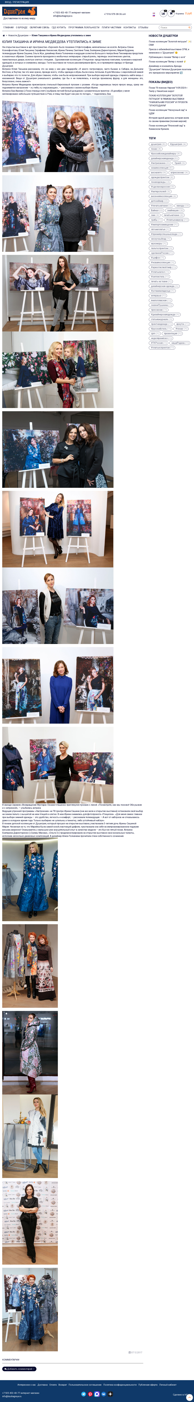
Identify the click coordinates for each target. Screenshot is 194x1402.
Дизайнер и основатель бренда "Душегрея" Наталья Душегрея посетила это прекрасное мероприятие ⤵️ (170, 69)
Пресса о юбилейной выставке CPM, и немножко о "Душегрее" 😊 (169, 51)
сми (153, 215)
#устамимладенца (160, 291)
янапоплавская (159, 300)
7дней (177, 163)
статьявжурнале (159, 319)
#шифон (155, 258)
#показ (179, 329)
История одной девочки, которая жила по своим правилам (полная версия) (169, 120)
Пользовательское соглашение (85, 1384)
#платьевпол (158, 272)
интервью (156, 296)
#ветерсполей (158, 191)
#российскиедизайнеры (163, 154)
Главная (8, 27)
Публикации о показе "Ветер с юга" (167, 57)
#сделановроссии (160, 187)
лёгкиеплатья (158, 229)
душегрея (156, 144)
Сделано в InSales (182, 1395)
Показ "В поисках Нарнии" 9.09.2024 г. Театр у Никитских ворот (168, 89)
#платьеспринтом (160, 348)
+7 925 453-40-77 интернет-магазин (71, 12)
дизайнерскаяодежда (162, 158)
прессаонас (157, 310)
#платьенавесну (174, 220)
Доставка (43, 1384)
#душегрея (176, 144)
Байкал (155, 210)
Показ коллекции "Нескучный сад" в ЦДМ (168, 112)
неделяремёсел (159, 338)
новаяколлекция (159, 168)
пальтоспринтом (159, 248)
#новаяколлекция (160, 262)
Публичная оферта (147, 1384)
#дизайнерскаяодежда (163, 315)
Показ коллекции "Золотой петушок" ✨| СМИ (170, 43)
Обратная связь (40, 27)
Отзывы (143, 27)
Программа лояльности (84, 27)
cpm (153, 333)
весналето (156, 173)
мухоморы (156, 244)
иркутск (180, 324)
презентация (170, 333)
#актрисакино (158, 163)
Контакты (129, 27)
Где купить (59, 27)
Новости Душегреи (18, 35)
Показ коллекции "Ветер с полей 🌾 (167, 61)
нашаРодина (178, 343)
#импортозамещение (162, 225)
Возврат (62, 1384)
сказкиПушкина (159, 305)
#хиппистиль (158, 277)
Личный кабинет (167, 1384)
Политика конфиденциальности (120, 1384)
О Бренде (22, 27)
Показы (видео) (161, 82)
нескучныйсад (158, 239)
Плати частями (111, 27)
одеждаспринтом (160, 177)
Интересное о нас (27, 1384)
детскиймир (157, 201)
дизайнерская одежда (162, 286)
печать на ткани (159, 281)
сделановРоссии (160, 253)
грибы (154, 220)
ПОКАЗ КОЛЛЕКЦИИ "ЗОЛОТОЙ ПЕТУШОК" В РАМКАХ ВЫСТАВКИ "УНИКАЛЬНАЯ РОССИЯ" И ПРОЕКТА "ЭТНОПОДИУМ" (168, 100)
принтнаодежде (159, 324)
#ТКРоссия (157, 343)
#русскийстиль (159, 329)
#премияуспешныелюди (164, 234)
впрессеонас (177, 173)
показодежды (158, 182)
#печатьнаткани (159, 206)
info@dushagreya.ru (62, 16)
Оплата (53, 1384)
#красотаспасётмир (161, 267)
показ (154, 149)
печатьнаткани (171, 215)
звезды (180, 206)
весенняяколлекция (161, 196)
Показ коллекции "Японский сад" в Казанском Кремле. (167, 127)
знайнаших (173, 210)
